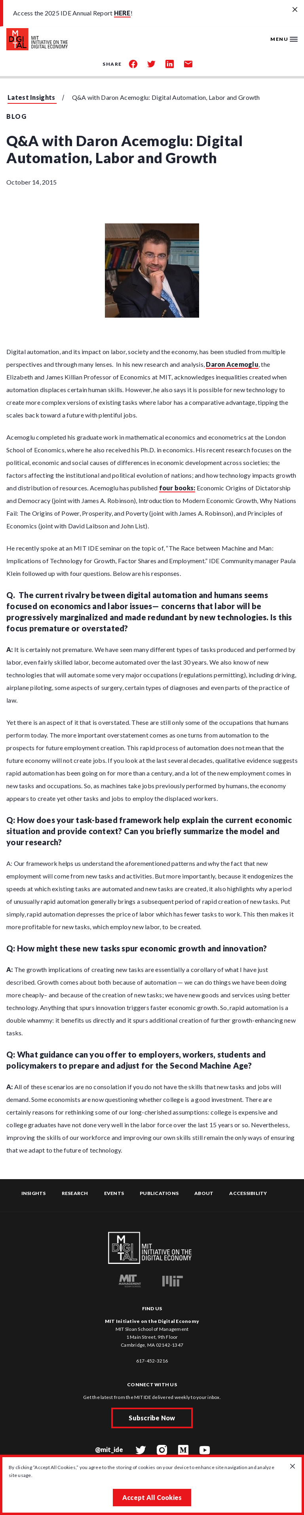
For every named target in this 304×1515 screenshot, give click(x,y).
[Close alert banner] (295, 10)
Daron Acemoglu (232, 364)
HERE (122, 13)
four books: (177, 488)
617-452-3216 (152, 1361)
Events (114, 1193)
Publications (159, 1193)
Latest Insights (31, 97)
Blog (16, 116)
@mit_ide (109, 1449)
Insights (33, 1193)
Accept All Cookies (152, 1497)
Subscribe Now (152, 1418)
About (203, 1193)
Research (75, 1193)
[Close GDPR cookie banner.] (292, 1467)
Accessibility (248, 1193)
